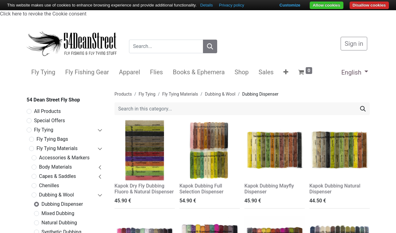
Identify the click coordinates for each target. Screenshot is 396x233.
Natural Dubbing (59, 223)
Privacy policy (231, 5)
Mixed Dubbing (57, 213)
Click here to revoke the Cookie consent (43, 14)
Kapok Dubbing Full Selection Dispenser (201, 189)
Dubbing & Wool (56, 195)
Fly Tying (43, 130)
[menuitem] (43, 72)
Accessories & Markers (64, 158)
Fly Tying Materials (57, 148)
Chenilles (49, 185)
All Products (47, 111)
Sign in (354, 43)
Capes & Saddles (57, 176)
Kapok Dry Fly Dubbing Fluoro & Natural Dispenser (144, 189)
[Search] (210, 46)
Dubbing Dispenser (62, 204)
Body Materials (55, 167)
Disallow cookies (369, 5)
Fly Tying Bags (52, 139)
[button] (285, 72)
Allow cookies (326, 5)
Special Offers (49, 120)
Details (206, 5)
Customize (289, 5)
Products (123, 94)
